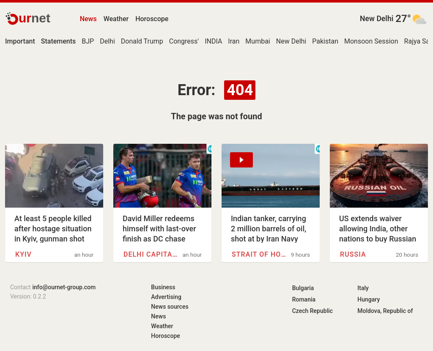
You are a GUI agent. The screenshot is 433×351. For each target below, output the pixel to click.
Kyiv (23, 254)
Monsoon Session (371, 41)
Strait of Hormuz (259, 254)
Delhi (107, 41)
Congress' (184, 41)
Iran (233, 41)
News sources (169, 306)
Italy (363, 288)
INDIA (213, 41)
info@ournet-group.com (64, 287)
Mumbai (257, 41)
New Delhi (376, 18)
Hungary (368, 299)
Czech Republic (312, 310)
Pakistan (325, 41)
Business (163, 287)
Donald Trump (142, 41)
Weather (116, 19)
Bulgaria (303, 288)
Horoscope (151, 19)
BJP (88, 41)
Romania (303, 299)
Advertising (166, 296)
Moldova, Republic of (385, 310)
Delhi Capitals (150, 254)
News (88, 19)
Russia (353, 254)
